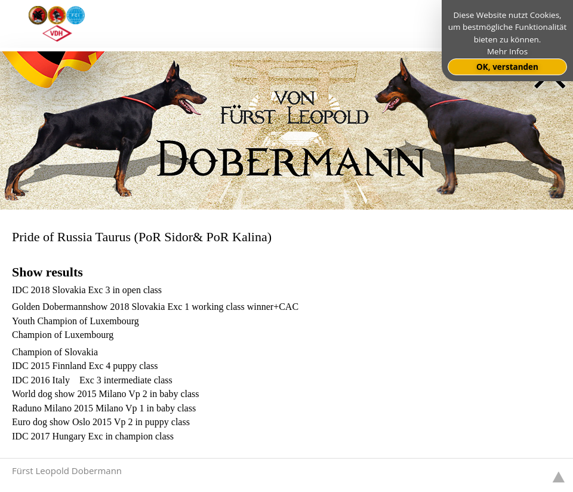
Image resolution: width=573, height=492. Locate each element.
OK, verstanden (507, 66)
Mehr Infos (507, 51)
